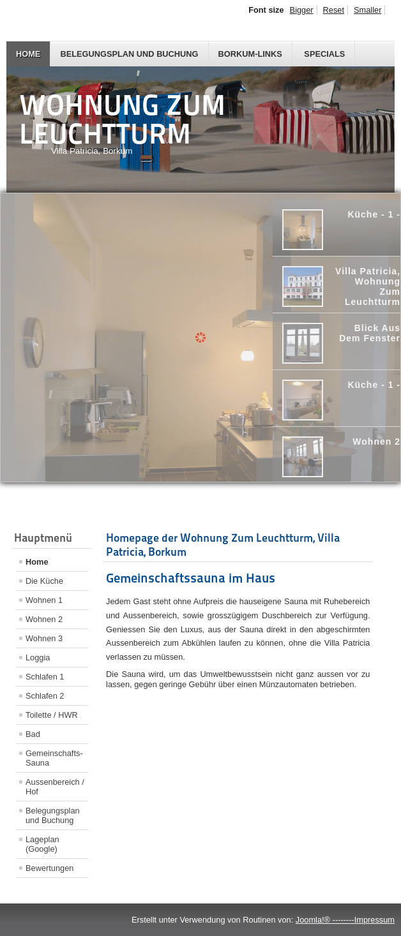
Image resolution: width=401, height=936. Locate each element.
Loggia (38, 657)
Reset (333, 10)
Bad (33, 734)
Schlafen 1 (45, 676)
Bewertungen (49, 868)
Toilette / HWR (52, 715)
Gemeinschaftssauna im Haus (190, 578)
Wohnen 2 (44, 619)
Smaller (367, 10)
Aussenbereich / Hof (55, 786)
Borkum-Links (250, 54)
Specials (324, 54)
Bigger (302, 10)
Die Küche (44, 581)
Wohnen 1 (44, 600)
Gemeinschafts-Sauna (54, 758)
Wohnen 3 (44, 638)
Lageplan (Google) (42, 844)
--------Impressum (362, 920)
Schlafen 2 (45, 696)
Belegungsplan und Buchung (129, 54)
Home (28, 54)
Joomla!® (313, 920)
